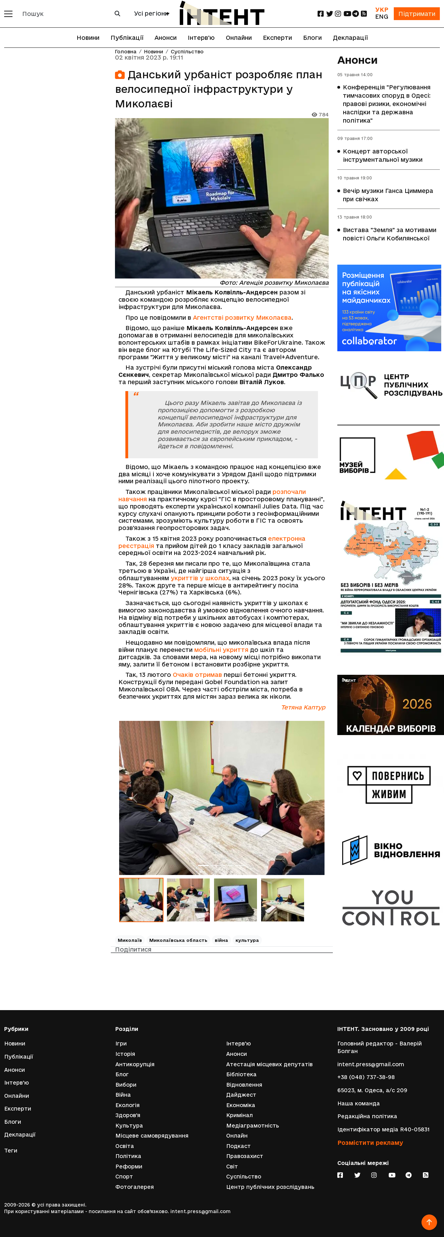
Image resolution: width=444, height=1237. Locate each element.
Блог (122, 1074)
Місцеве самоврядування (151, 1136)
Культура (129, 1125)
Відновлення (244, 1084)
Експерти (277, 37)
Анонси (165, 37)
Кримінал (239, 1115)
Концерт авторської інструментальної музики (383, 155)
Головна (125, 52)
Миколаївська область (178, 940)
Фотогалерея (134, 1187)
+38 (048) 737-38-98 (366, 1077)
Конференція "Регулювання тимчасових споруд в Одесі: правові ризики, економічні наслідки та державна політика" (386, 104)
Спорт (124, 1176)
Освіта (124, 1146)
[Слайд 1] (203, 865)
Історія (125, 1054)
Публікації (126, 37)
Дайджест (241, 1094)
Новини (88, 37)
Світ (232, 1166)
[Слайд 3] (228, 865)
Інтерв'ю (201, 37)
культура (247, 940)
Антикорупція (134, 1064)
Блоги (312, 37)
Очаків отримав (197, 674)
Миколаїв (130, 940)
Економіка (240, 1105)
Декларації (350, 37)
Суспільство (187, 52)
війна (221, 940)
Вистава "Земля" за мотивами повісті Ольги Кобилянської (389, 234)
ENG (381, 16)
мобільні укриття (221, 649)
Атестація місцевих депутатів (269, 1064)
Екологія (127, 1105)
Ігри (121, 1043)
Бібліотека (241, 1074)
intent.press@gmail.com (370, 1064)
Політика (128, 1156)
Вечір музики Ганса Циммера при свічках (388, 195)
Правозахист (244, 1156)
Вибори (125, 1084)
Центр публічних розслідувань (270, 1187)
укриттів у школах (200, 578)
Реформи (128, 1166)
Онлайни (239, 37)
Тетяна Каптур (303, 707)
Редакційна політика (367, 1116)
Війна (123, 1094)
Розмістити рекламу (370, 1142)
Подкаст (238, 1146)
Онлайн (237, 1136)
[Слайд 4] (241, 865)
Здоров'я (127, 1115)
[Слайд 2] (216, 865)
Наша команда (358, 1103)
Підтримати (416, 13)
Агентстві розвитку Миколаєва (242, 317)
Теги (10, 1150)
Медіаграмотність (252, 1125)
